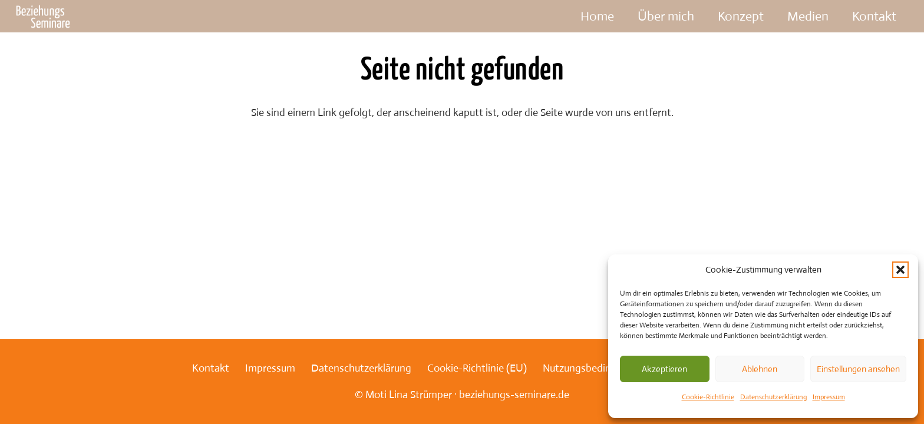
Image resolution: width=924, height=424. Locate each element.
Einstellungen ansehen (858, 369)
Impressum (829, 397)
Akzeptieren (664, 369)
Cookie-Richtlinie (708, 397)
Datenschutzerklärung (773, 397)
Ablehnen (759, 369)
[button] (900, 270)
